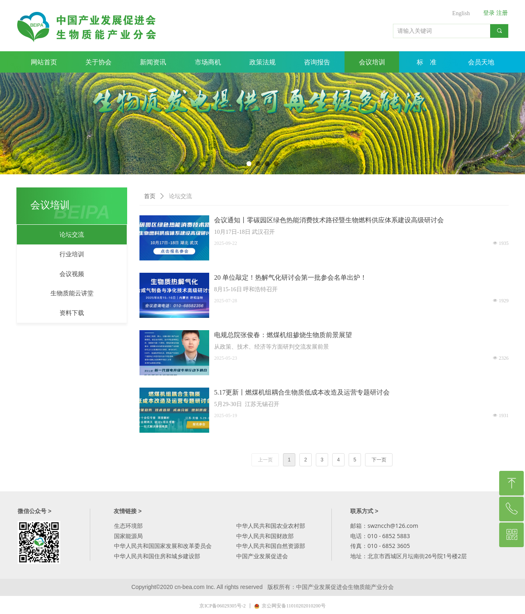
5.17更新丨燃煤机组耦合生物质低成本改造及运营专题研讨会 (302, 392)
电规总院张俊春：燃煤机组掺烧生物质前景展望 (283, 334)
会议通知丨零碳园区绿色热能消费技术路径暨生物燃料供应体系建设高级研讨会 (329, 220)
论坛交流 (180, 196)
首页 (149, 196)
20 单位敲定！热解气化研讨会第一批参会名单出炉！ (290, 277)
